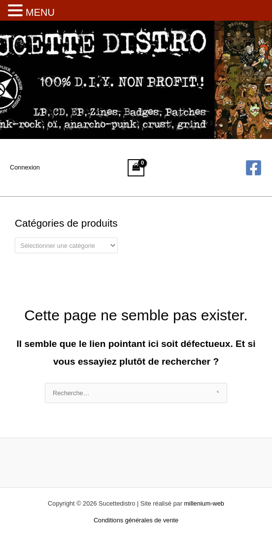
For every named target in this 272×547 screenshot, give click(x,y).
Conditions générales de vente (136, 520)
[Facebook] (253, 167)
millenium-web (204, 503)
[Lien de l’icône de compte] (25, 167)
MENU (40, 12)
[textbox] (62, 245)
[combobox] (66, 245)
